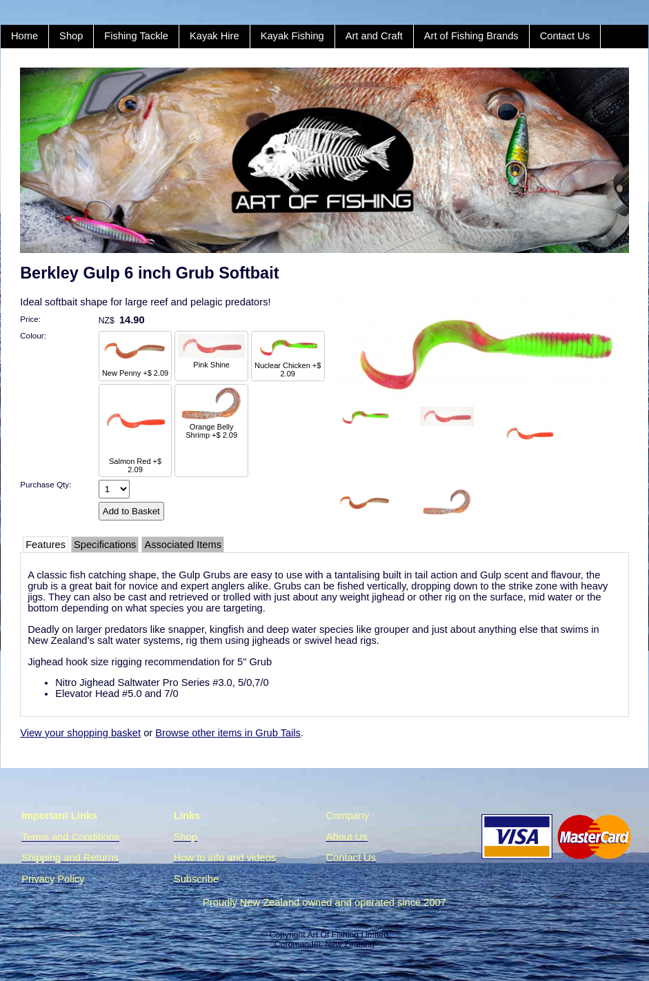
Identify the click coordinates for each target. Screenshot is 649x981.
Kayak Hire (214, 35)
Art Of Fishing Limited (347, 935)
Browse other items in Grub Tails (228, 732)
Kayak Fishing (292, 35)
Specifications (105, 544)
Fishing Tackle (136, 35)
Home (24, 35)
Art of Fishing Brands (471, 35)
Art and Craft (374, 35)
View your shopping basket (80, 732)
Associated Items (182, 544)
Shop (71, 35)
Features (46, 544)
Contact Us (565, 35)
